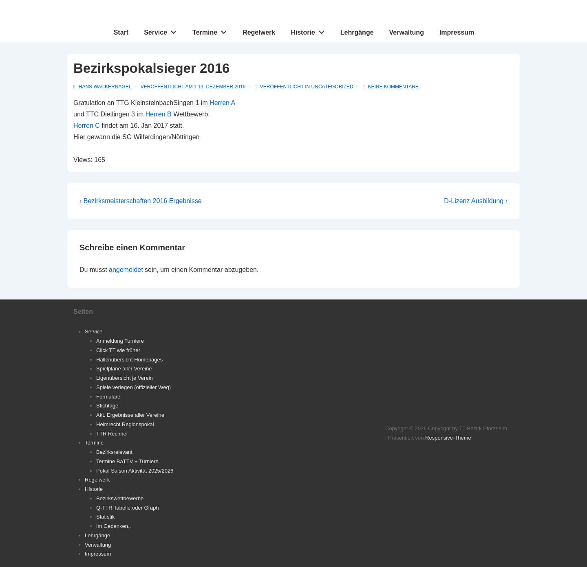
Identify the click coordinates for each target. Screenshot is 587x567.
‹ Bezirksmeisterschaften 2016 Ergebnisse (140, 200)
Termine (211, 30)
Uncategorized (332, 87)
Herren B (159, 114)
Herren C (86, 125)
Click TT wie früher (118, 350)
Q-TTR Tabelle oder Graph (127, 508)
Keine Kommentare (393, 87)
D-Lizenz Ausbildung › (476, 200)
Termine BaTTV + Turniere (127, 461)
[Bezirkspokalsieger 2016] (221, 87)
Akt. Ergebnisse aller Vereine (130, 415)
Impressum (456, 32)
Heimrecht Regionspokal (125, 424)
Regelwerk (259, 32)
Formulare (108, 397)
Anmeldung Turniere (120, 341)
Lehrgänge (357, 32)
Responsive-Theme (448, 438)
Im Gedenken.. (113, 526)
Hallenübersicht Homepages (129, 360)
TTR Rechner (112, 434)
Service (162, 30)
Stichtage (107, 406)
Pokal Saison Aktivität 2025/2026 (134, 471)
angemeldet (126, 269)
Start (121, 32)
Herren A (222, 102)
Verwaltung (406, 32)
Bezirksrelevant (114, 452)
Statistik (105, 517)
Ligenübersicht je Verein (124, 378)
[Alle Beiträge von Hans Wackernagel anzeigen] (102, 87)
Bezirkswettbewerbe (119, 498)
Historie (310, 30)
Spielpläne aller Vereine (124, 369)
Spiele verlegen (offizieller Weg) (133, 387)
